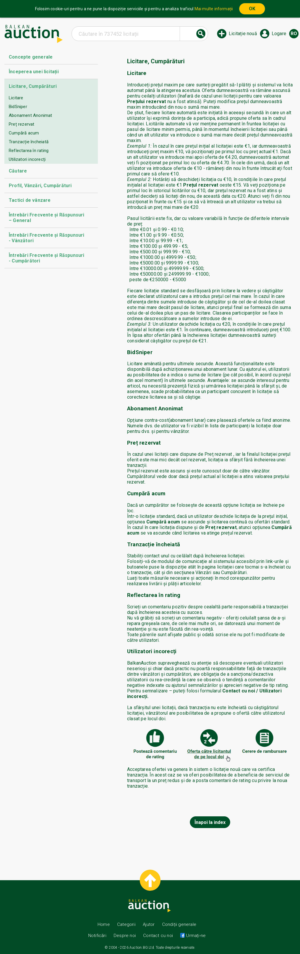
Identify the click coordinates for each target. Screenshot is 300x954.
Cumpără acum (24, 133)
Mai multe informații (214, 8)
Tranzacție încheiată (28, 141)
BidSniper (18, 106)
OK (252, 8)
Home (104, 924)
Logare (279, 33)
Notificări (97, 935)
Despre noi (125, 935)
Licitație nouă (243, 33)
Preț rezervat (21, 124)
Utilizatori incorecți (27, 159)
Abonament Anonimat (30, 115)
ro (294, 33)
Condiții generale (179, 924)
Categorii (126, 924)
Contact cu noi (158, 935)
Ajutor (149, 924)
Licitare (16, 97)
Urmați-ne (195, 935)
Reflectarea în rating (28, 150)
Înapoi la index (210, 822)
